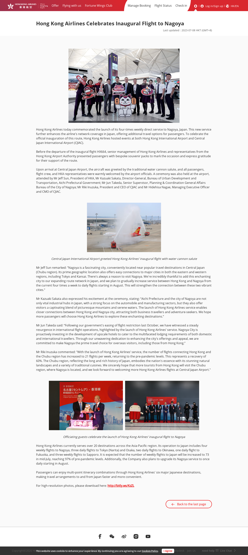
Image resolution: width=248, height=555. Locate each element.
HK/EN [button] (235, 6)
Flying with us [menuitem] (72, 6)
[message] (195, 6)
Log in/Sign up (214, 6)
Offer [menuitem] (55, 6)
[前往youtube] (148, 536)
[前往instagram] (136, 536)
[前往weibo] (124, 536)
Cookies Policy (150, 551)
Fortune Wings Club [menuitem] (98, 6)
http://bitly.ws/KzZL (121, 486)
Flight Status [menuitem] (163, 6)
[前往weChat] (112, 536)
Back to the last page (189, 504)
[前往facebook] (100, 536)
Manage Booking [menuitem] (139, 6)
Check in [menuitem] (181, 6)
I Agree (168, 551)
